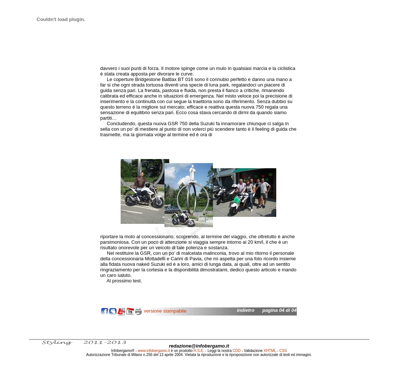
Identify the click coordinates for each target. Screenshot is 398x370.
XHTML (270, 351)
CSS (283, 351)
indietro (246, 310)
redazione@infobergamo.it (199, 346)
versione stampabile (165, 311)
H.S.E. (198, 351)
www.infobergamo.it (154, 351)
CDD (237, 351)
